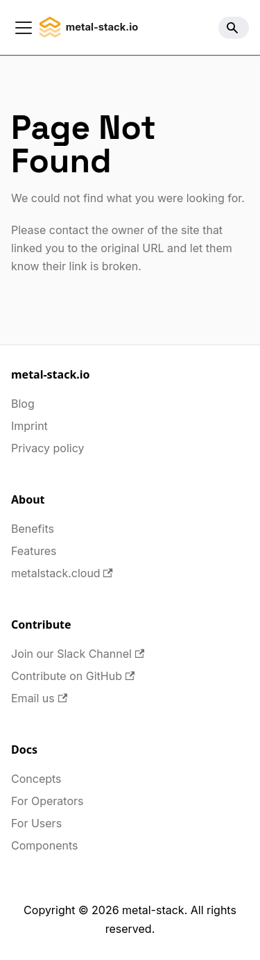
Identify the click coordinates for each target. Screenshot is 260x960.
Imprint (29, 426)
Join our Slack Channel (77, 654)
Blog (23, 404)
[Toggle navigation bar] (23, 27)
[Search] (233, 28)
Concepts (36, 779)
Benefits (32, 529)
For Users (36, 823)
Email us (39, 698)
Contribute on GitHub (73, 676)
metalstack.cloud (62, 573)
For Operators (47, 801)
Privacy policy (47, 448)
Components (44, 845)
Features (34, 551)
